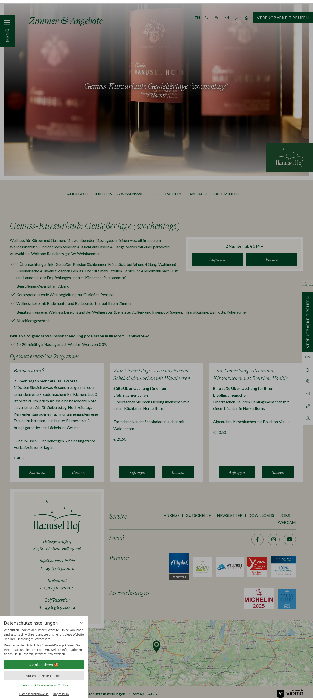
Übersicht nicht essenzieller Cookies (44, 682)
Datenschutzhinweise (34, 690)
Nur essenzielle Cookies (44, 673)
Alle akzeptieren (44, 661)
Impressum (61, 690)
